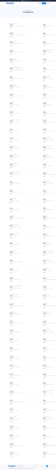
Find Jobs (48, 3)
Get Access (31, 468)
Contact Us (27, 468)
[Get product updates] (41, 466)
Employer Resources (22, 468)
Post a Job (44, 3)
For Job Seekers (10, 468)
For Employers (16, 468)
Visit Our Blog (39, 3)
